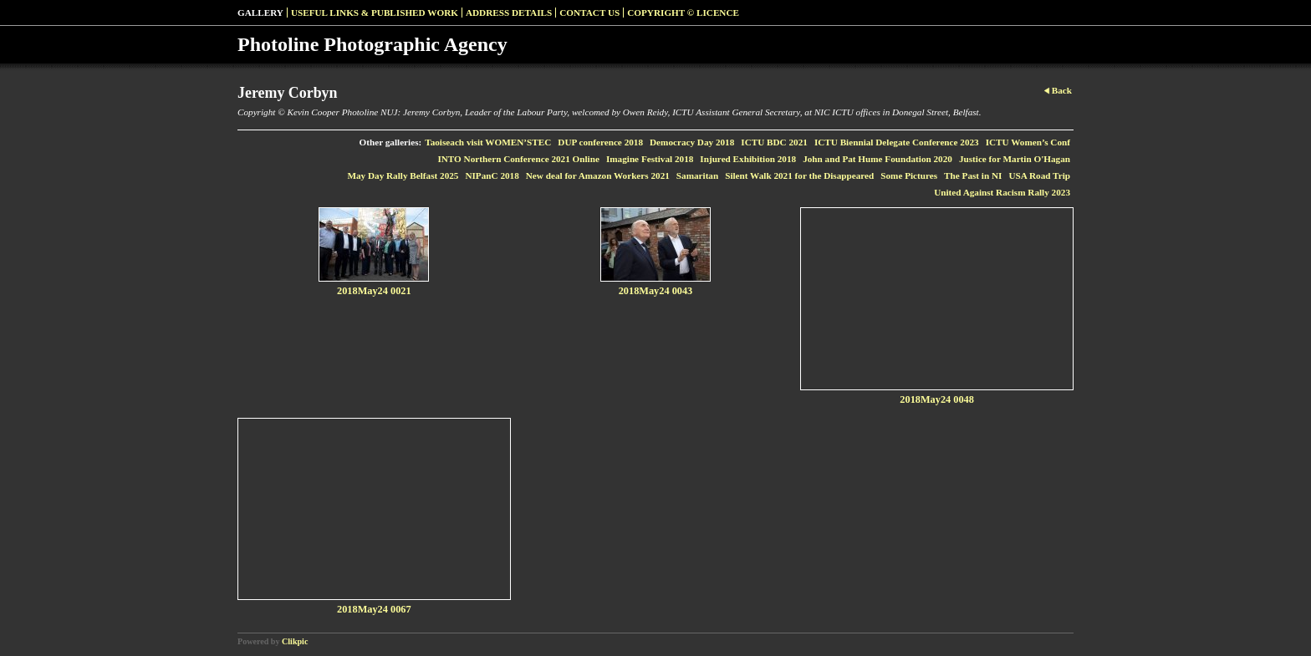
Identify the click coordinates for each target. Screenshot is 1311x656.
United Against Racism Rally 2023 (1002, 192)
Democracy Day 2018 (692, 142)
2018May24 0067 (374, 609)
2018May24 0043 (656, 291)
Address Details (509, 13)
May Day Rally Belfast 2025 (402, 175)
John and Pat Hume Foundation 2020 (877, 159)
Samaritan (697, 175)
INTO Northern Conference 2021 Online (518, 159)
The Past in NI (973, 175)
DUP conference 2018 (600, 142)
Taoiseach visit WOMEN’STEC (488, 142)
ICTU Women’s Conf (1028, 142)
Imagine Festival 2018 (649, 159)
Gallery (260, 13)
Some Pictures (908, 175)
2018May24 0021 (374, 291)
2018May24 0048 (937, 399)
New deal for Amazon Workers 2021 (598, 175)
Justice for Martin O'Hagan (1014, 159)
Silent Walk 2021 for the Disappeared (799, 175)
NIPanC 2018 (491, 175)
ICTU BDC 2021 (774, 142)
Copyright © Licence (683, 13)
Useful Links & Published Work (374, 13)
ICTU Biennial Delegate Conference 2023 (896, 142)
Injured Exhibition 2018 (748, 159)
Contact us (589, 13)
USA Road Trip (1039, 175)
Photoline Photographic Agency (372, 44)
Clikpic (295, 641)
